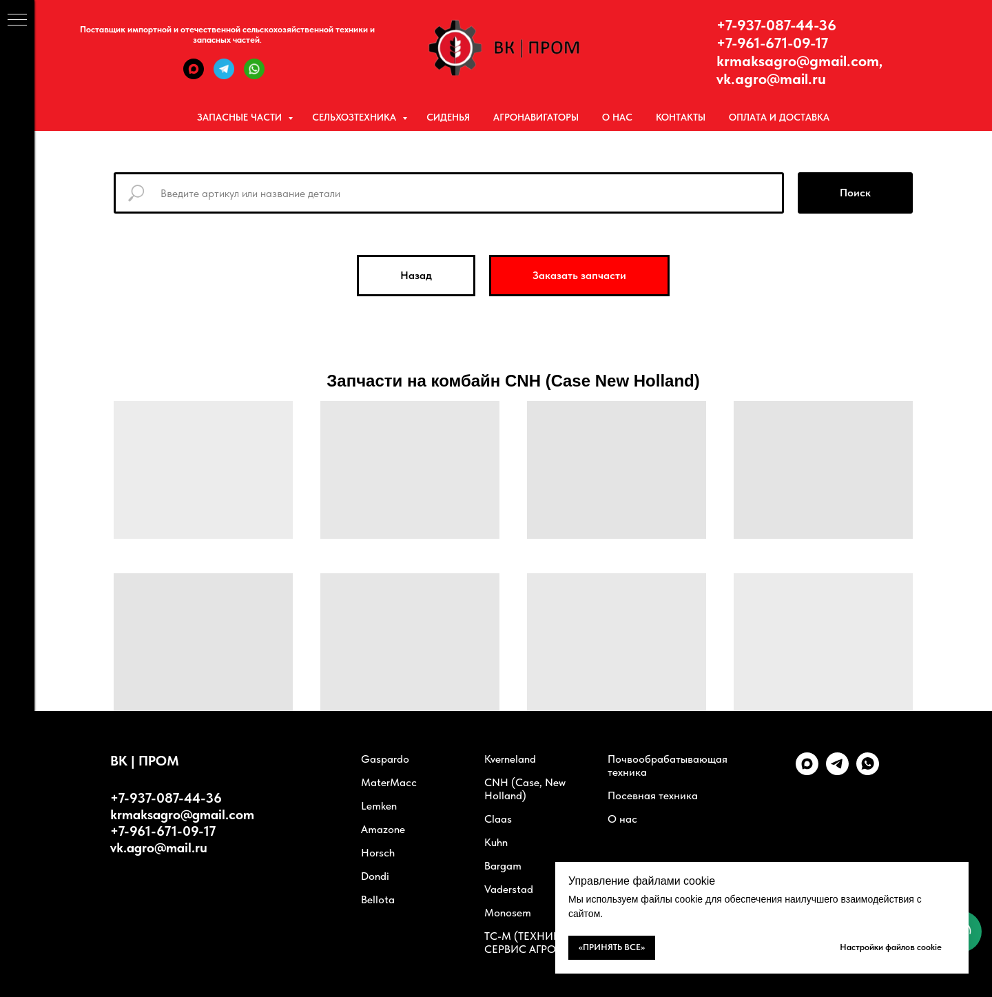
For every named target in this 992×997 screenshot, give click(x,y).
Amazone (383, 829)
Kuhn (496, 842)
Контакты (680, 117)
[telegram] (837, 771)
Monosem (507, 912)
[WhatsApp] (254, 75)
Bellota (378, 899)
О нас (617, 117)
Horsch (378, 852)
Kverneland (510, 758)
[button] (579, 275)
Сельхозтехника (355, 117)
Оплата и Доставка (779, 117)
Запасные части (241, 117)
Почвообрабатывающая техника (667, 765)
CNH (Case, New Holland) (525, 789)
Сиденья (448, 117)
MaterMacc (389, 782)
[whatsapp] (867, 771)
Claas (498, 818)
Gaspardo (385, 758)
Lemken (379, 805)
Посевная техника (653, 795)
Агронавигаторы (536, 117)
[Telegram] (224, 75)
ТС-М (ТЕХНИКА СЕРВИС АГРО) (525, 942)
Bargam (502, 865)
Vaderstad (508, 889)
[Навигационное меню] (17, 21)
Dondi (375, 876)
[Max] (193, 75)
